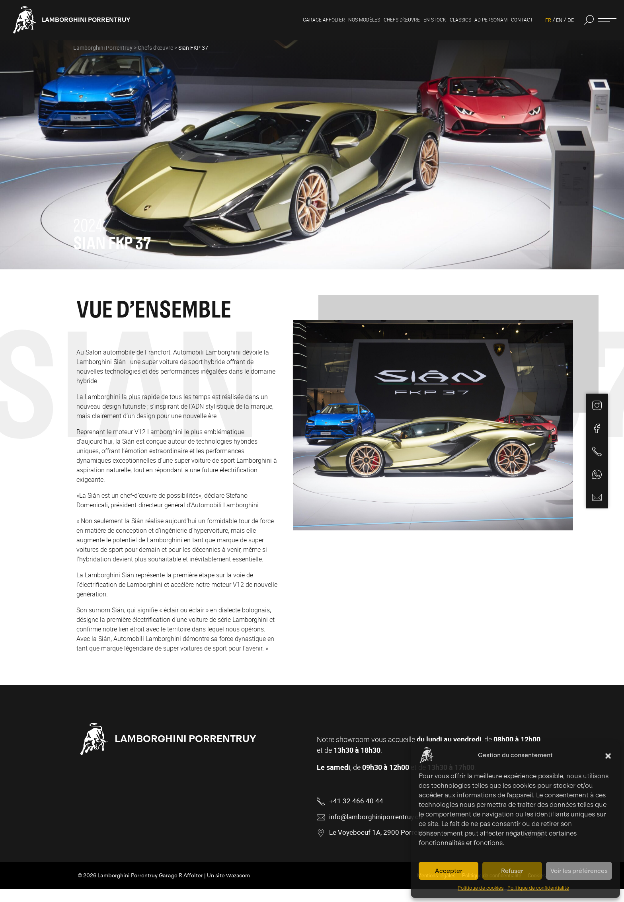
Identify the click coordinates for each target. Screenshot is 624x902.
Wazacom (238, 888)
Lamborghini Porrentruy (95, 20)
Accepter (448, 870)
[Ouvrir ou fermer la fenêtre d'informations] (607, 20)
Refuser (512, 870)
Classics (442, 20)
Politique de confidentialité (538, 888)
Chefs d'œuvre (155, 55)
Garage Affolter (285, 20)
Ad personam (478, 20)
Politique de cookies (480, 888)
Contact (513, 20)
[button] (608, 755)
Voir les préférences (579, 870)
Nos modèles (332, 20)
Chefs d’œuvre (375, 20)
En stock (413, 20)
